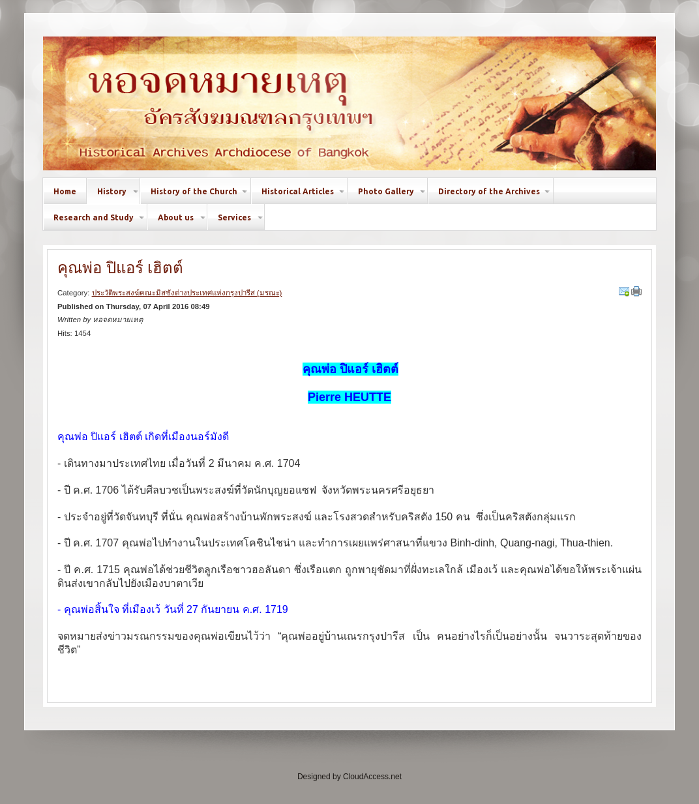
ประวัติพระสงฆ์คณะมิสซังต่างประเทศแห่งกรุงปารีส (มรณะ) (187, 293)
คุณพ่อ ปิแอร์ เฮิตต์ (120, 267)
